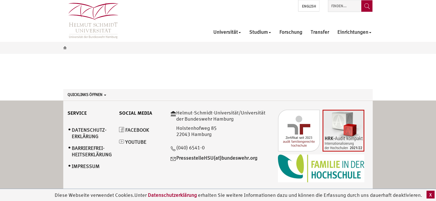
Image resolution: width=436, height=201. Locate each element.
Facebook (134, 130)
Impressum (86, 166)
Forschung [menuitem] (290, 32)
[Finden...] (366, 6)
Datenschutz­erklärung (89, 133)
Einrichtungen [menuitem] (354, 32)
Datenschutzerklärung (172, 195)
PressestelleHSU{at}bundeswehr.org (216, 158)
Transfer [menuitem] (320, 32)
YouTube (132, 142)
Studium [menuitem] (260, 32)
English (309, 6)
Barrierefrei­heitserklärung (92, 151)
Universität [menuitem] (227, 32)
